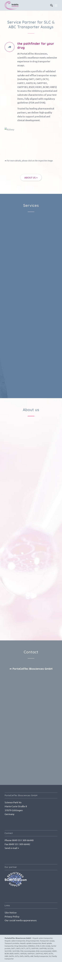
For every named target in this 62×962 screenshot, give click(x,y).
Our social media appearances (21, 920)
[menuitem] (50, 5)
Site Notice (11, 912)
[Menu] (56, 5)
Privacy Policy (12, 916)
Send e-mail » (12, 848)
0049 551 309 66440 (23, 840)
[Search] (50, 5)
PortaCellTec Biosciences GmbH (18, 938)
